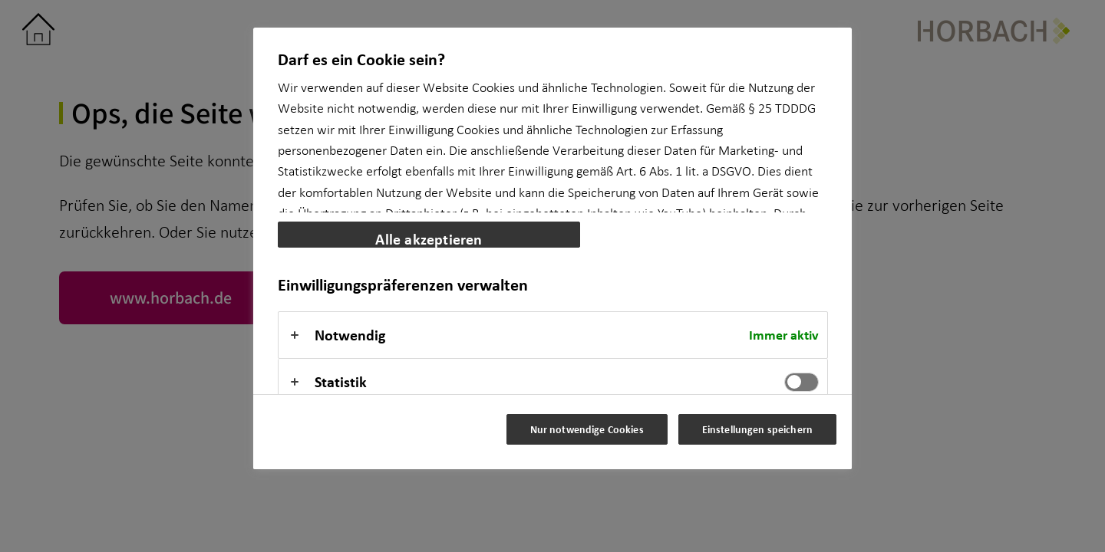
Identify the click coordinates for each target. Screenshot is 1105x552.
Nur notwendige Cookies (587, 429)
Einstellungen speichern (757, 429)
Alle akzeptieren (428, 238)
